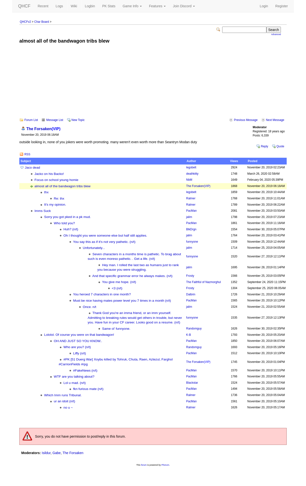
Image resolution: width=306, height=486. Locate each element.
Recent (43, 6)
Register (281, 6)
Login (264, 6)
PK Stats (108, 6)
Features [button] (157, 6)
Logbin (90, 6)
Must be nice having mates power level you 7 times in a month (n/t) (122, 300)
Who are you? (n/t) (77, 347)
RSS (27, 154)
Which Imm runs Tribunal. (63, 395)
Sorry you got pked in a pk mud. (67, 217)
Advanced (276, 34)
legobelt (191, 167)
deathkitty (192, 173)
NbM (189, 179)
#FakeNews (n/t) (85, 370)
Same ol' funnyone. (116, 328)
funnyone (192, 241)
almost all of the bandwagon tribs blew (63, 186)
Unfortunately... (94, 248)
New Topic (78, 120)
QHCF (24, 6)
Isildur (46, 453)
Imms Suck (43, 211)
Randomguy (194, 328)
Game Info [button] (132, 6)
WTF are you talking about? (74, 376)
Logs (59, 6)
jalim (189, 217)
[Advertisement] (153, 84)
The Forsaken (43, 129)
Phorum (165, 465)
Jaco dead (32, 167)
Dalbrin (190, 294)
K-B (188, 334)
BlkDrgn (191, 229)
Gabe (56, 453)
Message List (54, 120)
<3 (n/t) (117, 288)
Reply (264, 146)
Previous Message (246, 120)
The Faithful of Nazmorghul (203, 282)
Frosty (190, 275)
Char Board (41, 21)
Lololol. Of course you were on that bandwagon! (79, 334)
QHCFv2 (25, 21)
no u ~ (68, 407)
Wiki (74, 6)
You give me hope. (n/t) (119, 282)
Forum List (31, 120)
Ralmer (190, 198)
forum (144, 465)
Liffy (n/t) (79, 353)
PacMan (191, 210)
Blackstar (192, 382)
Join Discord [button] (184, 6)
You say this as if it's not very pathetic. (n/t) (104, 242)
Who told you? (64, 223)
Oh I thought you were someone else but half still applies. (105, 235)
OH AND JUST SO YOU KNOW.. (78, 341)
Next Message (275, 120)
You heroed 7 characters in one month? (102, 294)
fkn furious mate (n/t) (88, 389)
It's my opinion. (55, 204)
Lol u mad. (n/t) (75, 383)
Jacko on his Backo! (49, 174)
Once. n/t (89, 307)
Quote (280, 146)
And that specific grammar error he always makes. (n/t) (132, 276)
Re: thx (59, 198)
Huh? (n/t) (71, 229)
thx (46, 192)
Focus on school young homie (56, 180)
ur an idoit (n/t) (64, 401)
